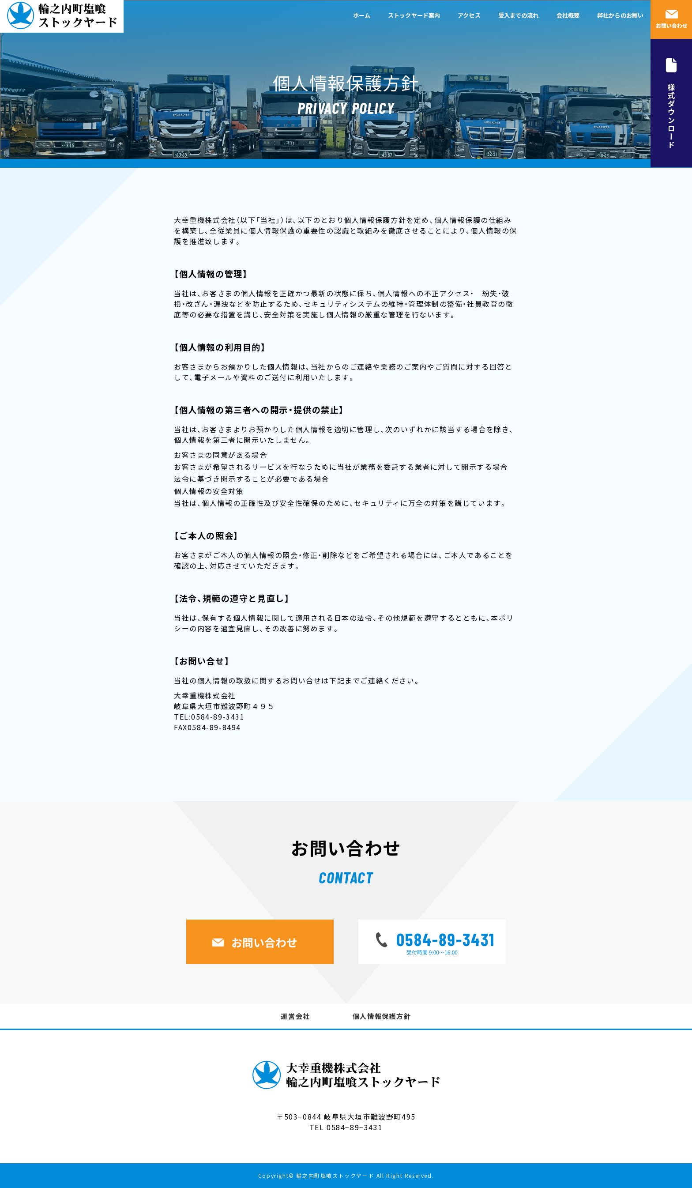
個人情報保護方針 (382, 1016)
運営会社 (295, 1016)
